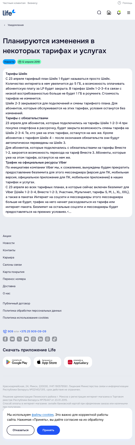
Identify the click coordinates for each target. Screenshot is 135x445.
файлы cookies (43, 415)
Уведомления (16, 25)
